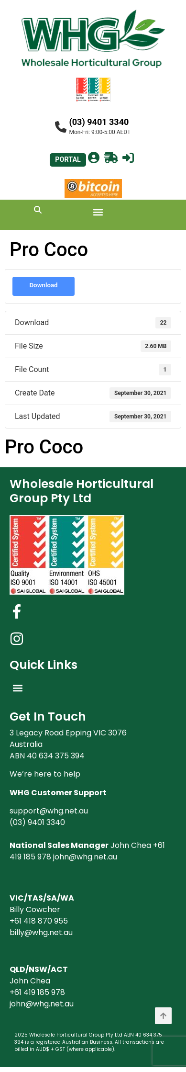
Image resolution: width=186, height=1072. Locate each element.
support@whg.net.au (49, 810)
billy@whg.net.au (41, 932)
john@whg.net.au (85, 856)
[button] (98, 212)
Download (43, 285)
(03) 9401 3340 (99, 122)
